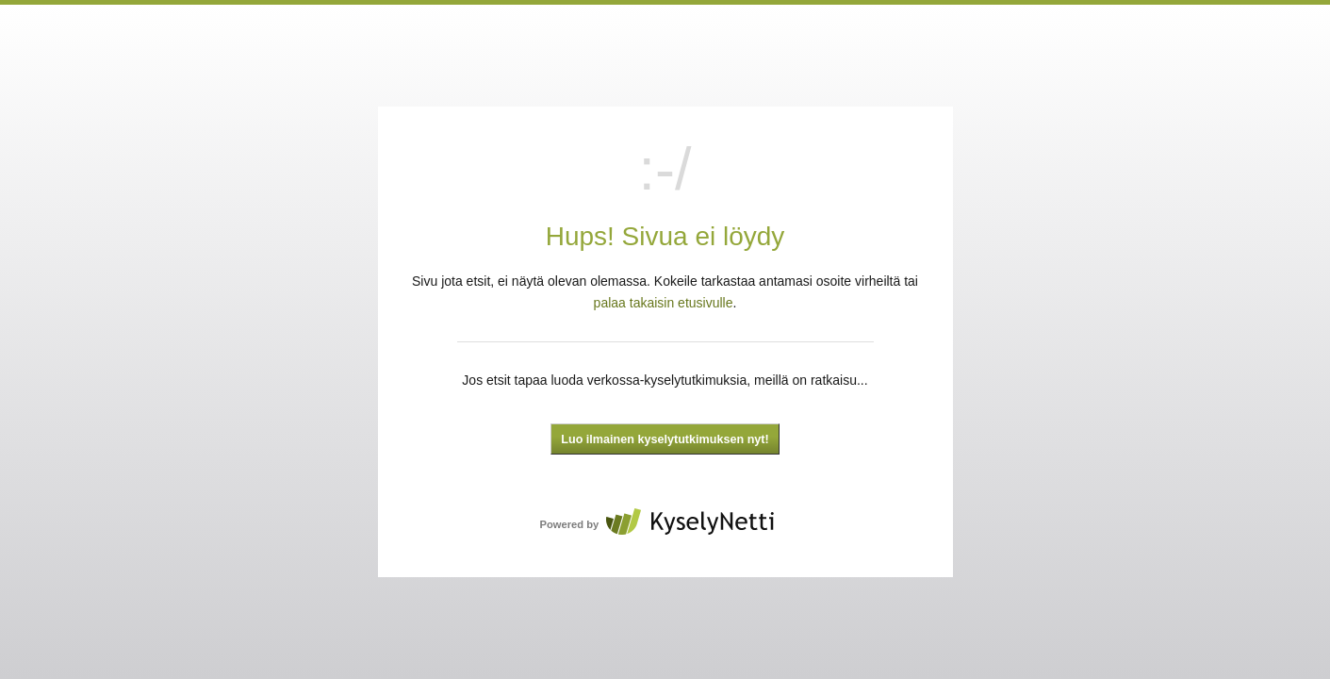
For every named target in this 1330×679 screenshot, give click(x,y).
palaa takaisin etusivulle (663, 302)
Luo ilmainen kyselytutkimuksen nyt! (664, 439)
